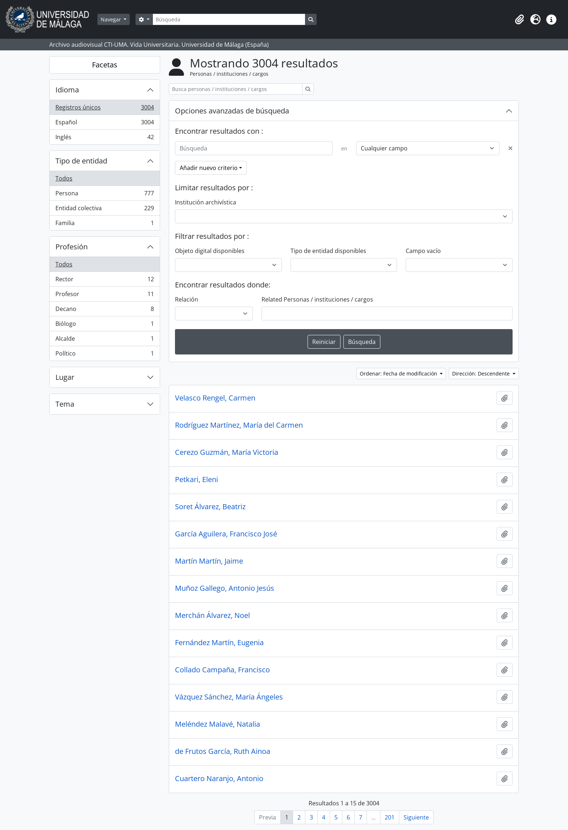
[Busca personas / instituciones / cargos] (235, 89)
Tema (64, 404)
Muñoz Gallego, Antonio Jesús (224, 588)
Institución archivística (205, 202)
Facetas (104, 65)
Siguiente (416, 817)
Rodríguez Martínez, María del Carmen (239, 425)
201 (389, 817)
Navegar (111, 19)
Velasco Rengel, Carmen (215, 398)
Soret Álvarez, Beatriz (210, 506)
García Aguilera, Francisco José (226, 534)
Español (104, 124)
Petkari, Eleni (196, 479)
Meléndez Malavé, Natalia (217, 724)
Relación (186, 299)
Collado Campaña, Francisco (222, 669)
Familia (104, 224)
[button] (519, 20)
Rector (104, 281)
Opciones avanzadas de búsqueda (232, 111)
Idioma (67, 90)
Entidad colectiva (104, 210)
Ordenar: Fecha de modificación (399, 373)
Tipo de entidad (81, 161)
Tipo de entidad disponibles (328, 251)
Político (104, 355)
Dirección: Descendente (481, 373)
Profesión (71, 247)
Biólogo (104, 325)
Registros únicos (104, 109)
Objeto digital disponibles (210, 251)
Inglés (104, 138)
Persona (104, 195)
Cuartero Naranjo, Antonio (219, 778)
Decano (104, 310)
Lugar (64, 377)
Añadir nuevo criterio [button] (209, 168)
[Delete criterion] (510, 148)
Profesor (104, 296)
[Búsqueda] (229, 19)
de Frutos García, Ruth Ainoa (222, 751)
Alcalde (104, 340)
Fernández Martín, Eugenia (219, 642)
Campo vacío (423, 251)
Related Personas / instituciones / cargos (317, 299)
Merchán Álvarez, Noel (212, 615)
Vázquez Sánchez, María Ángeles (229, 697)
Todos (63, 178)
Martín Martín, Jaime (209, 561)
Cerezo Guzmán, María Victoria (226, 452)
